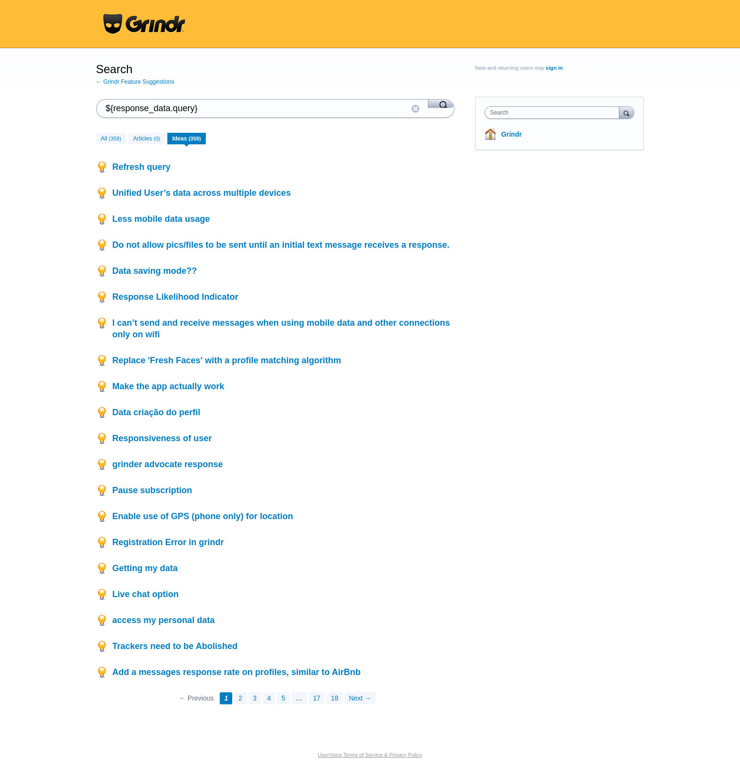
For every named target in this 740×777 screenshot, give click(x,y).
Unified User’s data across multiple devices (202, 193)
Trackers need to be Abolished (175, 646)
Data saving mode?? (155, 271)
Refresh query (142, 167)
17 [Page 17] (317, 698)
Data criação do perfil (157, 412)
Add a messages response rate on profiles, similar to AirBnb (237, 672)
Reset (415, 109)
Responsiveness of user (162, 438)
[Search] (441, 103)
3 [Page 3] (255, 698)
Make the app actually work (169, 386)
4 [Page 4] (269, 698)
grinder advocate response (168, 464)
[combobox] (554, 112)
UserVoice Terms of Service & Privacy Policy (370, 755)
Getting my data (145, 568)
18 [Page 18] (335, 698)
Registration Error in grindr (168, 542)
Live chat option (146, 594)
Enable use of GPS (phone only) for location (203, 516)
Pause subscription (152, 490)
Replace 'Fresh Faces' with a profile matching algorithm (227, 360)
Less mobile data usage (161, 219)
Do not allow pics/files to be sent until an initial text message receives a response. (281, 245)
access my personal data (164, 620)
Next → (360, 698)
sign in (554, 68)
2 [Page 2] (240, 698)
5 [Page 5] (283, 698)
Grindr (511, 134)
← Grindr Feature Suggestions (135, 81)
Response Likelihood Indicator (175, 297)
